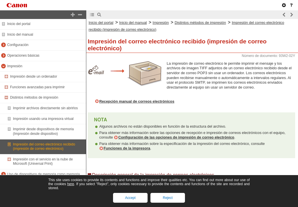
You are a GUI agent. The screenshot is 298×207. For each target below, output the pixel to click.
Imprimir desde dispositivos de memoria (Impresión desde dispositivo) (43, 131)
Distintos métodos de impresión (34, 97)
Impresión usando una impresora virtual (43, 119)
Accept (130, 198)
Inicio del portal (18, 24)
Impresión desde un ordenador (33, 76)
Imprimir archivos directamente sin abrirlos (45, 108)
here (70, 184)
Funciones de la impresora (127, 148)
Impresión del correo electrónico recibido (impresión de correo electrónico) (44, 146)
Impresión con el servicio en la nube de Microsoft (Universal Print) (43, 161)
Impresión (14, 66)
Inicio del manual (20, 34)
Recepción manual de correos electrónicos (136, 101)
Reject (168, 198)
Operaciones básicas (23, 55)
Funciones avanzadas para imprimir (37, 87)
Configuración (17, 45)
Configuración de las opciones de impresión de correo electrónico (176, 137)
